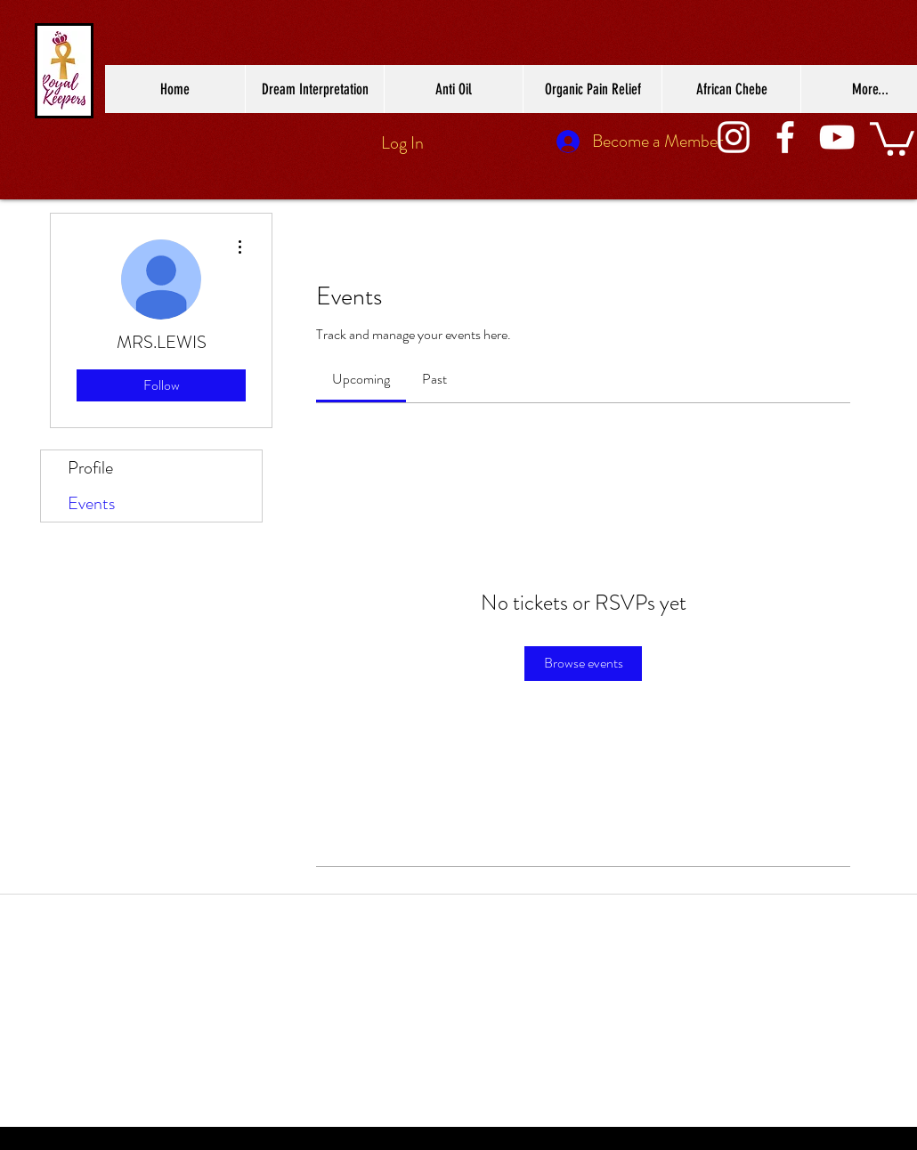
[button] (892, 137)
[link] (361, 378)
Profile (90, 468)
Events (91, 503)
